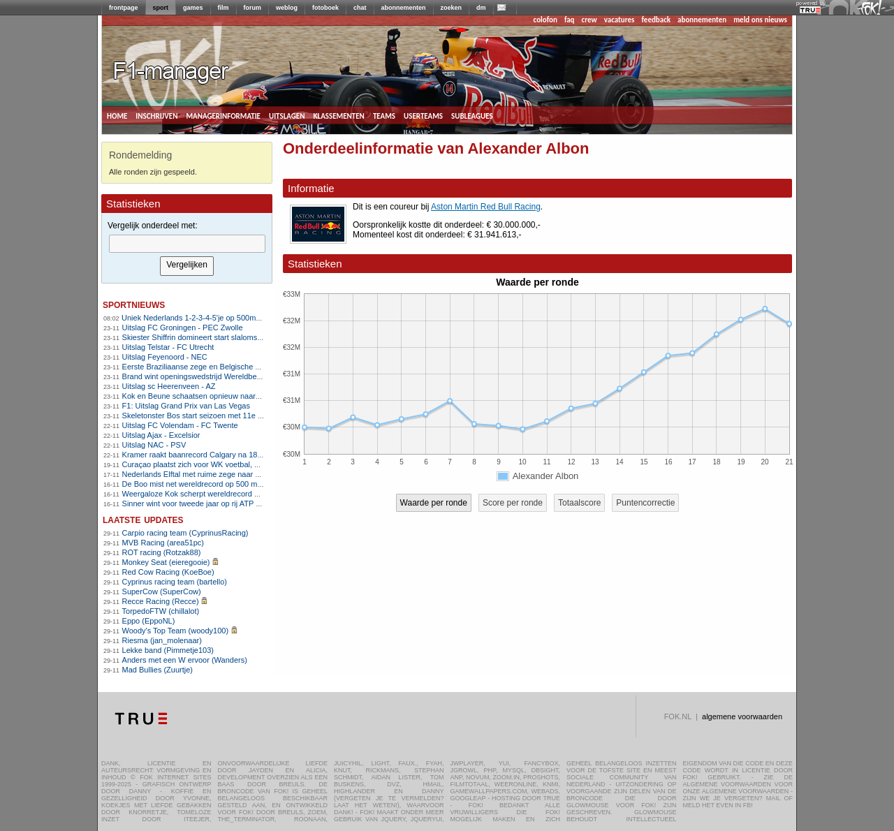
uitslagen (287, 115)
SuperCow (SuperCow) (161, 591)
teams (384, 115)
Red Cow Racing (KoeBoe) (168, 572)
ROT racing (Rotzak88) (161, 552)
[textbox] (187, 244)
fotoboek (325, 7)
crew (589, 19)
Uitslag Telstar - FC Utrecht (168, 347)
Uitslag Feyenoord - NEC (164, 357)
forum (253, 7)
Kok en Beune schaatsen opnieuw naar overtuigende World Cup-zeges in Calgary (261, 396)
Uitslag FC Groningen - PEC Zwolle (182, 327)
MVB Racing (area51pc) (163, 542)
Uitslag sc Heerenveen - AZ (169, 386)
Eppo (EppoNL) (148, 621)
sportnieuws (134, 304)
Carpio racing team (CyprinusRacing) (185, 533)
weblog (287, 7)
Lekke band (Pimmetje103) (168, 650)
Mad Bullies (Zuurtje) (157, 669)
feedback (656, 19)
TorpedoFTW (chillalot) (161, 611)
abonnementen (403, 7)
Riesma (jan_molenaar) (162, 640)
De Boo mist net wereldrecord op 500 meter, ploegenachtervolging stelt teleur (254, 484)
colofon (545, 19)
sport (161, 7)
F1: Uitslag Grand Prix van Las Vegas (186, 406)
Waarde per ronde (433, 503)
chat (360, 7)
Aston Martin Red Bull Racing (486, 207)
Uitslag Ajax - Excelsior (161, 435)
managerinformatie (223, 115)
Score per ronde (513, 503)
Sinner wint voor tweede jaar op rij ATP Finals (199, 503)
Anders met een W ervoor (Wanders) (184, 660)
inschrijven (156, 115)
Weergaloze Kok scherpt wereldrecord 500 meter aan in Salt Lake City (242, 494)
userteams (423, 115)
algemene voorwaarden (742, 716)
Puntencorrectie (645, 503)
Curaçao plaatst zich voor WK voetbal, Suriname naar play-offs (229, 464)
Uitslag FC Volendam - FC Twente (180, 425)
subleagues (472, 115)
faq (569, 19)
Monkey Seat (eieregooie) (166, 562)
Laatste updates (143, 519)
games (193, 7)
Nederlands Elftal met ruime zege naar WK (195, 474)
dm (481, 7)
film (223, 7)
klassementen (338, 115)
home (117, 115)
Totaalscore (579, 503)
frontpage (123, 7)
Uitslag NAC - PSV (154, 445)
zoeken (451, 7)
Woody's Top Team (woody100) (175, 630)
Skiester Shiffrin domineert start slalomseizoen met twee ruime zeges (240, 337)
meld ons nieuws (760, 19)
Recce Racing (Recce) (160, 601)
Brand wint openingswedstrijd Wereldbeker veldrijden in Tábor (227, 376)
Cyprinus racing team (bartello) (174, 582)
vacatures (619, 19)
